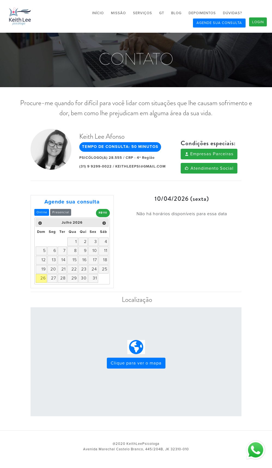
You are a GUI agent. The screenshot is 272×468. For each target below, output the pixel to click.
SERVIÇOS (142, 13)
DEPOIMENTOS (202, 13)
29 (74, 278)
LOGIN (258, 22)
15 (74, 259)
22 (74, 269)
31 (95, 278)
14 (63, 259)
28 (63, 278)
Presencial (60, 212)
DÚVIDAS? (232, 13)
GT (161, 13)
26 (43, 278)
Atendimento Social (209, 168)
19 (43, 269)
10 (94, 250)
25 (104, 269)
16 (84, 259)
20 (53, 269)
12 (43, 259)
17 (95, 259)
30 (84, 278)
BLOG (176, 13)
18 (105, 259)
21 (63, 269)
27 (53, 278)
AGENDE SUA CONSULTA (219, 23)
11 (105, 250)
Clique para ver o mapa (136, 363)
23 (84, 269)
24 (94, 269)
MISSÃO (118, 13)
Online (42, 212)
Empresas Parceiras (209, 154)
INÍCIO (98, 13)
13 (54, 259)
